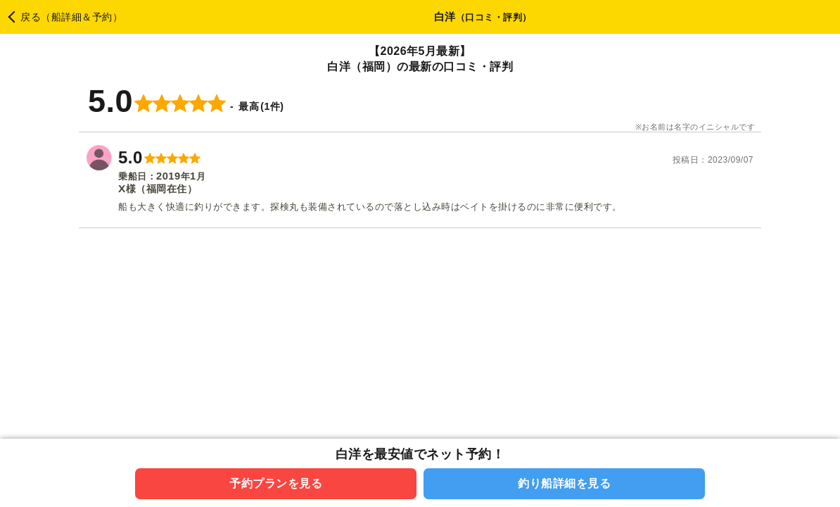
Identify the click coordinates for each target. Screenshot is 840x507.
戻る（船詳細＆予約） (71, 17)
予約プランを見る (275, 483)
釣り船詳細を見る (564, 483)
